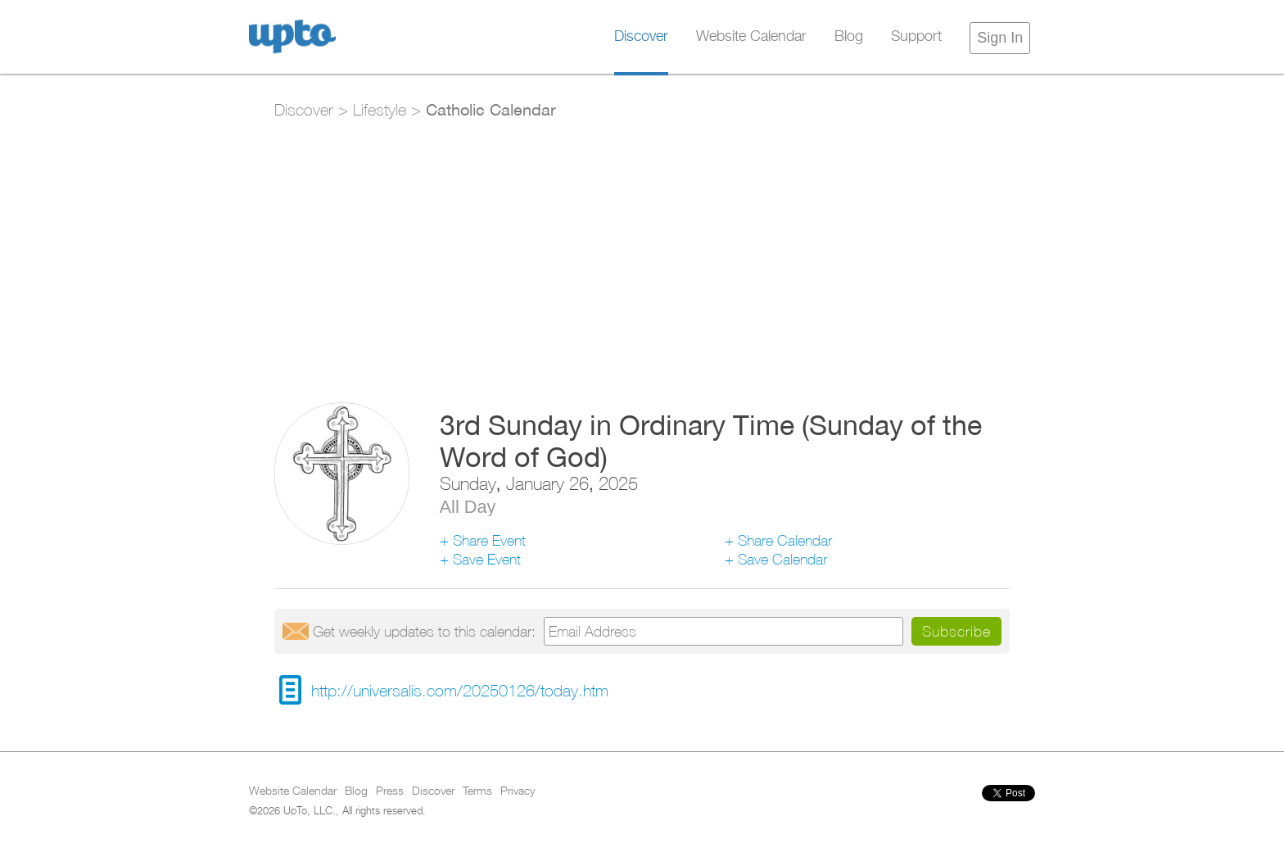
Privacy (517, 791)
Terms (477, 791)
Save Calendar (782, 559)
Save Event (487, 559)
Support (916, 36)
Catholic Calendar (491, 109)
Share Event (489, 540)
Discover (641, 36)
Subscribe (956, 631)
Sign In (1000, 37)
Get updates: (424, 631)
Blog (848, 36)
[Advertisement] (641, 251)
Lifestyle (379, 109)
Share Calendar (785, 540)
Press (390, 791)
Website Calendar (751, 36)
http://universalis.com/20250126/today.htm (459, 690)
